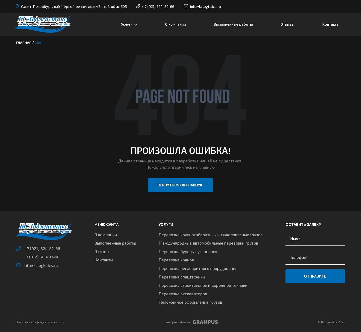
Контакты (330, 24)
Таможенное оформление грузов (190, 302)
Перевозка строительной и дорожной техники (203, 285)
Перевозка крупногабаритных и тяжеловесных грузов (211, 234)
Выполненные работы (233, 24)
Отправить (315, 276)
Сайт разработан (191, 322)
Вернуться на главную (180, 185)
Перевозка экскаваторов (183, 293)
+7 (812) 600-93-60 (42, 256)
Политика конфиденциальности (40, 322)
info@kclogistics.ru (202, 6)
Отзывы (287, 24)
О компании (175, 24)
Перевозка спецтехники (182, 276)
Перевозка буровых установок (188, 251)
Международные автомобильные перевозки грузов (208, 242)
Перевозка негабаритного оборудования (198, 268)
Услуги (127, 24)
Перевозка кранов (176, 259)
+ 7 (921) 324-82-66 (155, 6)
